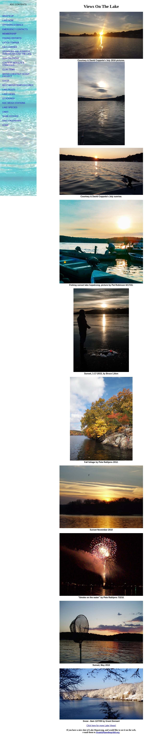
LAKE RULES (8, 90)
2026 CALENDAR (10, 58)
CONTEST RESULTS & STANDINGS (13, 64)
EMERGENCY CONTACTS (15, 29)
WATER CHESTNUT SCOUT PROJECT (15, 75)
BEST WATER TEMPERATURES (17, 85)
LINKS (5, 112)
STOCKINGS (8, 98)
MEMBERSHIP (9, 34)
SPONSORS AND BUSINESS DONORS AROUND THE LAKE (17, 52)
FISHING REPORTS (11, 38)
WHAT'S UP (8, 16)
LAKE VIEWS (8, 94)
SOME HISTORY (10, 116)
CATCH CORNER (10, 43)
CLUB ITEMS (8, 69)
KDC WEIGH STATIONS (13, 103)
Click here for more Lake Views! (101, 725)
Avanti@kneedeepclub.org (107, 732)
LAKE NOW (7, 20)
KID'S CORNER (9, 47)
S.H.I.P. (5, 81)
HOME (5, 125)
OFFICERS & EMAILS (12, 25)
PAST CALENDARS (11, 121)
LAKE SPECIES (9, 107)
